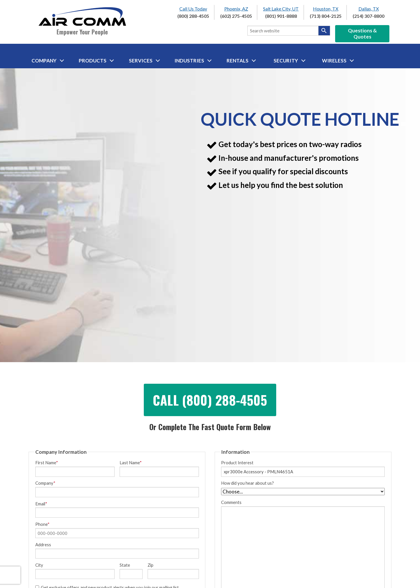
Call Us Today (193, 8)
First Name (46, 462)
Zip (150, 565)
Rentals (241, 60)
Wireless (338, 60)
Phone (42, 524)
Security (289, 60)
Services (144, 60)
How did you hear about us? (247, 483)
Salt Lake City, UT (281, 8)
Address (43, 544)
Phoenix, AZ (236, 8)
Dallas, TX (368, 8)
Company (48, 60)
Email (41, 504)
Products (96, 60)
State (125, 565)
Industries (192, 60)
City (39, 565)
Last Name (131, 462)
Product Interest (237, 462)
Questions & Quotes (362, 33)
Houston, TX (325, 8)
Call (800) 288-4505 (210, 399)
